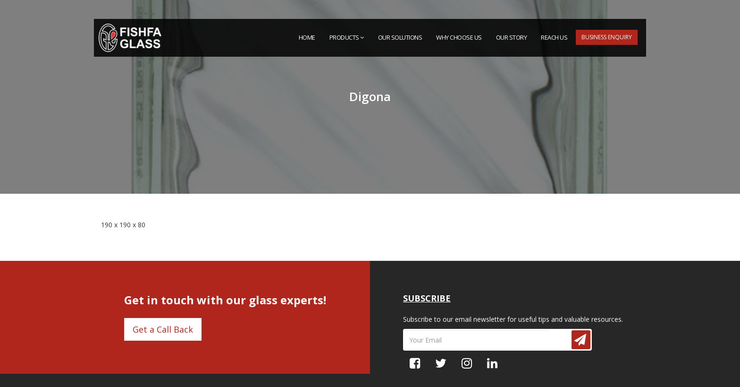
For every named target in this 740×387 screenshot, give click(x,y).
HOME (307, 37)
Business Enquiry (606, 37)
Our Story (511, 37)
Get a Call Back (163, 329)
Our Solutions (400, 37)
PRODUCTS (346, 37)
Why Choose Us (459, 37)
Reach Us (554, 37)
